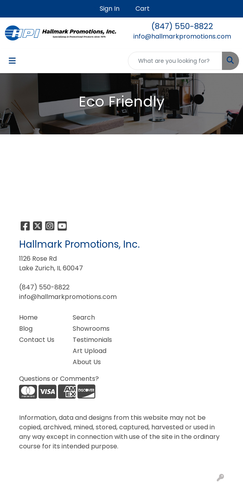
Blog (26, 328)
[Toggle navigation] (12, 60)
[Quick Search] (175, 61)
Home (28, 317)
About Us (87, 362)
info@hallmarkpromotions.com (182, 36)
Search (84, 317)
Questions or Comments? (59, 378)
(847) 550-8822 (182, 26)
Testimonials (92, 339)
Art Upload (89, 350)
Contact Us (36, 339)
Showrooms (91, 328)
